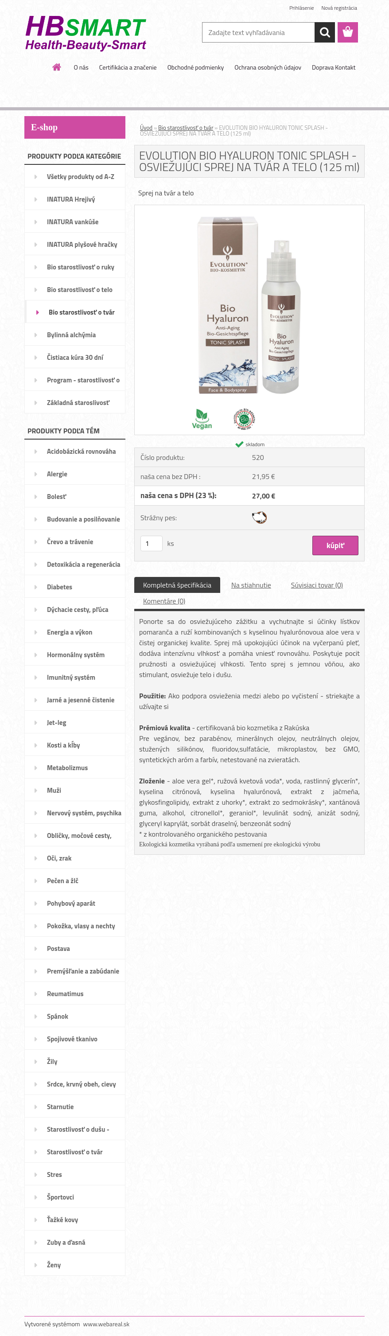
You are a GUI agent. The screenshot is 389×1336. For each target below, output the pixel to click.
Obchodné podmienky (195, 67)
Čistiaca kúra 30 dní (75, 357)
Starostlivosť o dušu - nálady (78, 1132)
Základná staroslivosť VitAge (78, 405)
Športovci (60, 1197)
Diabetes (59, 587)
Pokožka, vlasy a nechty (81, 926)
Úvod (146, 127)
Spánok (57, 1016)
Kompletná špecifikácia (177, 585)
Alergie (57, 474)
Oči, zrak (59, 858)
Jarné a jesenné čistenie (80, 700)
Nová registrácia (339, 8)
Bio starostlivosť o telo (80, 289)
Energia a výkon (69, 632)
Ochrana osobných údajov (267, 67)
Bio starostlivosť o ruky (80, 267)
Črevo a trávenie (70, 542)
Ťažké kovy (62, 1220)
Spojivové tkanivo (72, 1039)
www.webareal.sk (106, 1323)
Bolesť (56, 496)
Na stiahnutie (251, 585)
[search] (325, 32)
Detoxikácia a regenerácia (84, 564)
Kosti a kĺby (63, 745)
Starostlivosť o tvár (75, 1152)
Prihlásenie (301, 8)
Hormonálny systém (76, 655)
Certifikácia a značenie (128, 67)
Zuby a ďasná (66, 1242)
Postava (58, 948)
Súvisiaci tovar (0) (317, 585)
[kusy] (151, 543)
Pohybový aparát (71, 903)
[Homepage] (57, 67)
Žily (52, 1061)
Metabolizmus (67, 768)
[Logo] (85, 33)
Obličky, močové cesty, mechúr (79, 838)
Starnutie (60, 1107)
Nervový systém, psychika (84, 813)
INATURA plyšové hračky (82, 244)
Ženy (54, 1265)
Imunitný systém (71, 677)
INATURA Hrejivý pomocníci (71, 202)
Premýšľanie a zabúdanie (83, 971)
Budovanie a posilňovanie (83, 519)
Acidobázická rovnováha (81, 451)
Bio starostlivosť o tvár (82, 312)
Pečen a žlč (62, 881)
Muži (54, 790)
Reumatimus (65, 994)
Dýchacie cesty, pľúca (78, 609)
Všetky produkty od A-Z (80, 176)
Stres (54, 1174)
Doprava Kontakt (333, 67)
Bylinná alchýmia (71, 335)
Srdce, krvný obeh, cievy (81, 1084)
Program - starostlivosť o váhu (83, 383)
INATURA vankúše (72, 222)
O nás (81, 67)
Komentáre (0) (164, 601)
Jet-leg (56, 722)
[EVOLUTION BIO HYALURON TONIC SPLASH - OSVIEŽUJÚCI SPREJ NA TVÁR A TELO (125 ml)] (249, 208)
